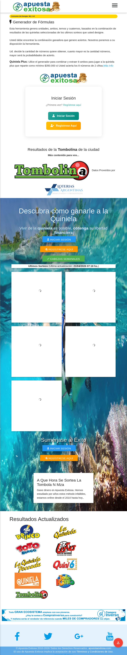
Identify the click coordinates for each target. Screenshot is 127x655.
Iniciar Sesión (63, 115)
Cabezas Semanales (63, 259)
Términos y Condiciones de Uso (95, 651)
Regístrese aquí (72, 104)
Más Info (108, 65)
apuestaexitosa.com (99, 648)
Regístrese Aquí (63, 125)
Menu (118, 643)
